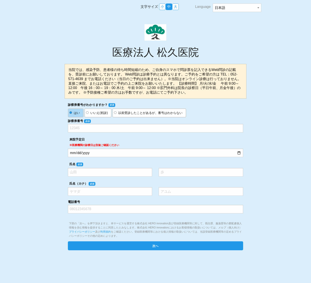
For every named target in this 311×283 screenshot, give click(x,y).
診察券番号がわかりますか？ (91, 105)
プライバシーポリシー (82, 231)
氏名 (76, 164)
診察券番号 (79, 121)
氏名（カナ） (82, 184)
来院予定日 (94, 142)
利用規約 (105, 231)
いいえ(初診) (99, 113)
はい (77, 113)
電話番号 (74, 202)
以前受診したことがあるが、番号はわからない (150, 113)
